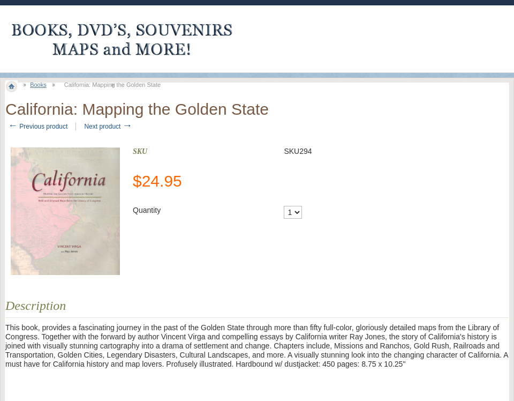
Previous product (37, 126)
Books (38, 84)
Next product (108, 126)
